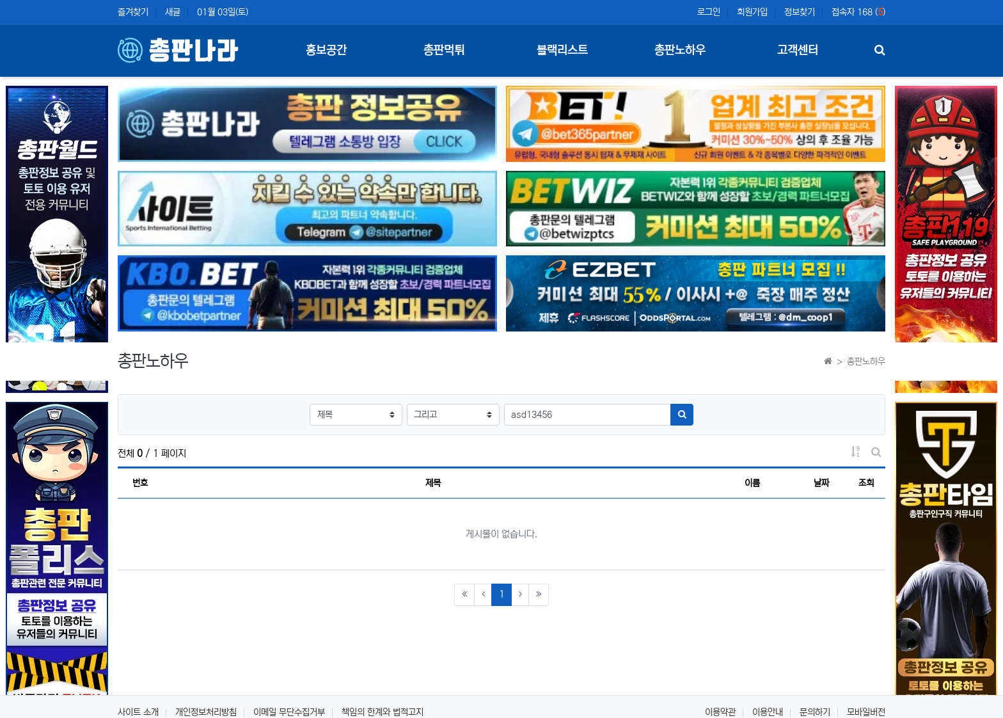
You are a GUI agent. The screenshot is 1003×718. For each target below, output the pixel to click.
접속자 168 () (858, 12)
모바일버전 (866, 712)
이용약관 (720, 712)
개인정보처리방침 (206, 712)
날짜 (821, 483)
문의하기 (815, 712)
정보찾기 (799, 12)
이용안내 (767, 712)
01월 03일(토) (222, 12)
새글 (172, 12)
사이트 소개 (138, 712)
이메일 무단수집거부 (289, 712)
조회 (866, 483)
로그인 (708, 12)
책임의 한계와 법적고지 (382, 712)
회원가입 (752, 12)
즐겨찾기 (133, 12)
